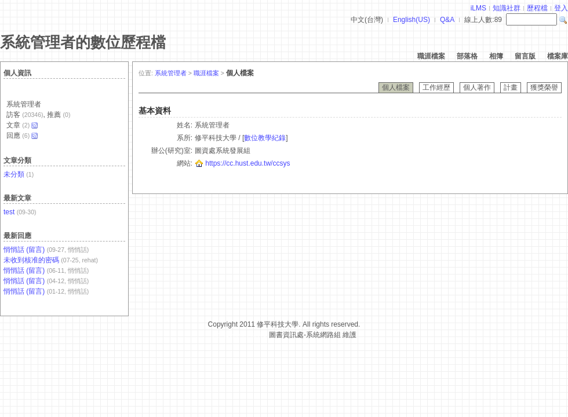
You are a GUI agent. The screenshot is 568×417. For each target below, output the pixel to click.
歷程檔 (537, 8)
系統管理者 (171, 73)
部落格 (467, 56)
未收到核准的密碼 (31, 260)
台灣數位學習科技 (239, 335)
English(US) (411, 20)
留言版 (525, 56)
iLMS (478, 8)
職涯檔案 (431, 56)
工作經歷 (436, 87)
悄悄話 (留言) (24, 250)
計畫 (511, 87)
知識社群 (506, 8)
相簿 (496, 56)
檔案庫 (557, 56)
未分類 (13, 174)
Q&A (447, 20)
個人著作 (477, 87)
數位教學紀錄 (265, 138)
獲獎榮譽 (544, 87)
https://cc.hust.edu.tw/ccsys (247, 163)
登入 (561, 8)
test (8, 212)
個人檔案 (396, 87)
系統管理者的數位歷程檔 (83, 42)
